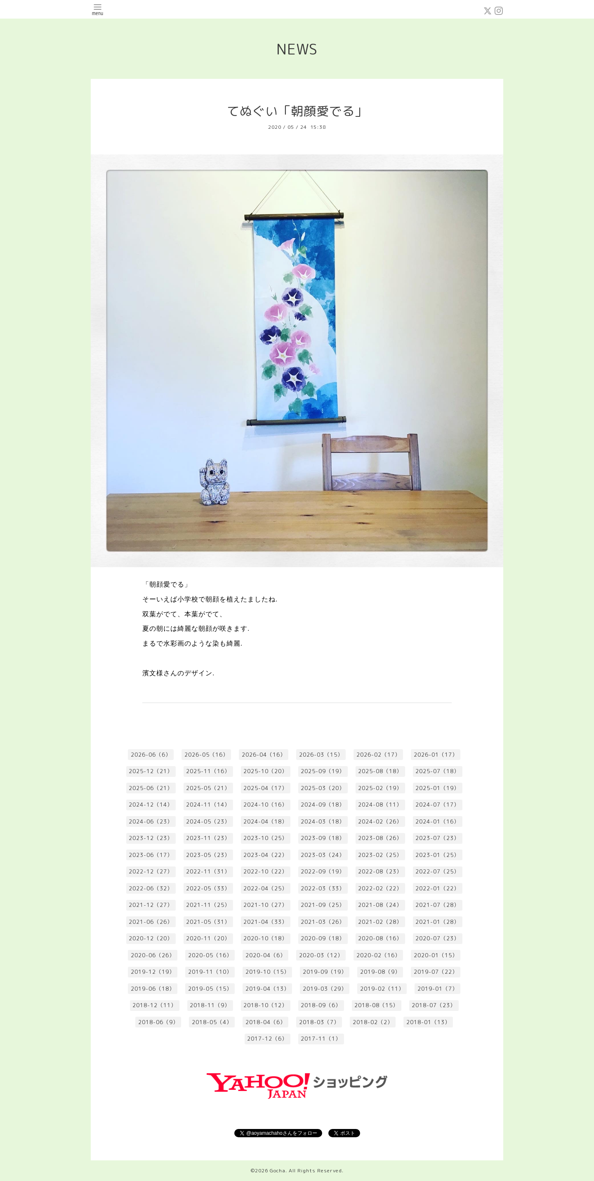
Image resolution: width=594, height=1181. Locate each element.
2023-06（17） (151, 855)
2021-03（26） (323, 921)
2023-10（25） (265, 838)
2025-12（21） (151, 771)
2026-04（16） (264, 754)
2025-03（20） (323, 788)
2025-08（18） (380, 771)
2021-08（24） (380, 905)
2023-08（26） (380, 838)
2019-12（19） (153, 971)
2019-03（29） (325, 988)
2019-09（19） (325, 971)
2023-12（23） (151, 838)
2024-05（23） (208, 821)
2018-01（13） (428, 1022)
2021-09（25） (323, 905)
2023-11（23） (208, 838)
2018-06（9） (158, 1022)
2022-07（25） (437, 871)
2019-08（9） (380, 971)
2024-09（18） (323, 804)
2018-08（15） (376, 1005)
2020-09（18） (323, 938)
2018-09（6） (321, 1005)
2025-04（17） (265, 788)
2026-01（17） (436, 754)
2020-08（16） (380, 938)
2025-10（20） (265, 771)
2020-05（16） (210, 955)
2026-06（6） (151, 754)
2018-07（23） (434, 1005)
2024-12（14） (151, 804)
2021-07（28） (437, 905)
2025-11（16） (208, 771)
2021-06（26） (151, 921)
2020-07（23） (437, 938)
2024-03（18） (323, 821)
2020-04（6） (265, 955)
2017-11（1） (321, 1038)
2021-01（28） (437, 921)
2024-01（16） (437, 821)
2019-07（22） (436, 971)
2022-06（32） (151, 888)
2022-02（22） (380, 888)
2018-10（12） (265, 1005)
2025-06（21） (151, 788)
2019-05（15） (210, 988)
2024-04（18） (265, 821)
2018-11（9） (210, 1005)
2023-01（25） (437, 855)
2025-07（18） (437, 771)
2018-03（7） (319, 1022)
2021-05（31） (208, 921)
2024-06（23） (151, 821)
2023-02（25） (380, 855)
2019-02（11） (382, 988)
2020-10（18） (265, 938)
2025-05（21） (208, 788)
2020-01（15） (436, 955)
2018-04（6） (265, 1022)
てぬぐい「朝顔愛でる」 (297, 111)
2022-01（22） (437, 888)
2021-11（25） (208, 905)
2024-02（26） (380, 821)
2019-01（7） (437, 988)
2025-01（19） (437, 788)
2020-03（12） (321, 955)
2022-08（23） (380, 871)
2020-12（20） (151, 938)
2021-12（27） (151, 905)
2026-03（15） (321, 754)
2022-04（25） (265, 888)
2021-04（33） (265, 921)
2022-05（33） (208, 888)
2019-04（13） (267, 988)
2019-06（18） (153, 988)
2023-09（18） (323, 838)
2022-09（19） (323, 871)
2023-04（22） (265, 855)
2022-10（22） (265, 871)
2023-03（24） (323, 855)
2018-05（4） (212, 1022)
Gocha (277, 1170)
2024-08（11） (380, 804)
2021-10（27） (265, 905)
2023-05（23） (208, 855)
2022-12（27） (151, 871)
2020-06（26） (153, 955)
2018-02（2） (373, 1022)
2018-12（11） (154, 1005)
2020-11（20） (208, 938)
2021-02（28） (380, 921)
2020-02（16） (378, 955)
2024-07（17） (437, 804)
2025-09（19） (323, 771)
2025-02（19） (380, 788)
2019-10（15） (267, 971)
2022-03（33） (323, 888)
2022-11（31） (208, 871)
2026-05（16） (206, 754)
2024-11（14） (208, 804)
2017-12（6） (267, 1038)
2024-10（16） (265, 804)
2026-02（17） (378, 754)
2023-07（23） (437, 838)
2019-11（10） (210, 971)
